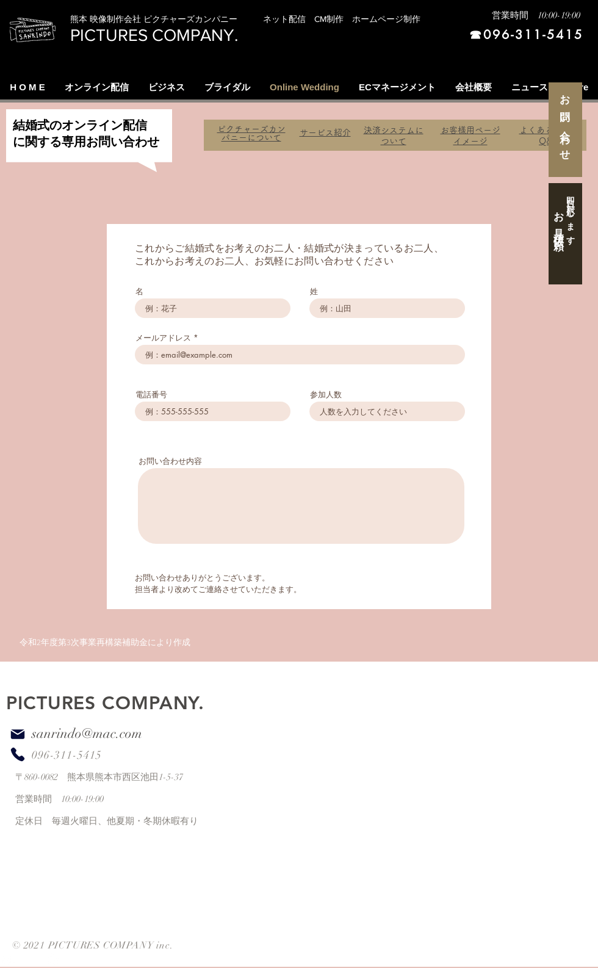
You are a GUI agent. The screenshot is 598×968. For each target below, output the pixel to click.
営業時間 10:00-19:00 (536, 15)
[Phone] (17, 754)
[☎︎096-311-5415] (517, 35)
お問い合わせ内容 (170, 461)
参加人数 (326, 395)
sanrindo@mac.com (87, 733)
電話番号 (151, 395)
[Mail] (17, 734)
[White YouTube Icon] (7, 959)
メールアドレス (163, 338)
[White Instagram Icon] (53, 959)
